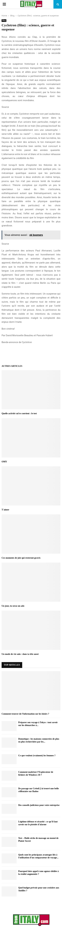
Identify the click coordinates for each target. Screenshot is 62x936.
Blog (4, 20)
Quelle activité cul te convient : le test (19, 413)
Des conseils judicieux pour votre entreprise (38, 805)
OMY (4, 461)
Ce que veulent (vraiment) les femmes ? (36, 755)
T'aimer (5, 509)
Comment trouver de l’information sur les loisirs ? (25, 714)
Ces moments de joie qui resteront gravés (21, 558)
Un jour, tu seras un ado (13, 606)
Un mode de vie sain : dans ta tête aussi (20, 654)
